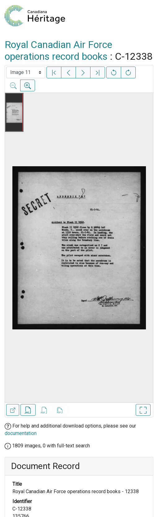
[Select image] (25, 72)
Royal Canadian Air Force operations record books (58, 50)
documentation (21, 433)
